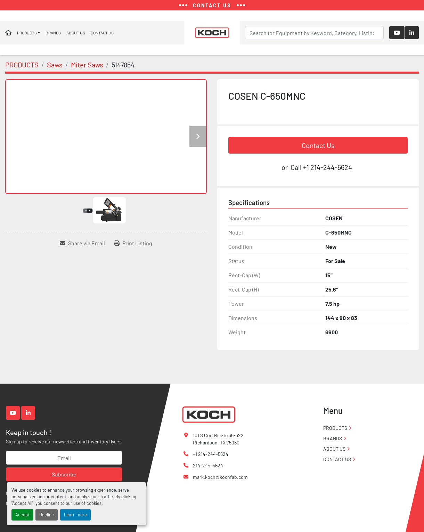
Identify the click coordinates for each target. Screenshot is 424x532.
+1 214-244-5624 (327, 167)
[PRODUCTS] (22, 64)
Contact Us (318, 145)
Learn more (75, 514)
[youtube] (397, 32)
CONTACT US (102, 32)
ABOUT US (75, 32)
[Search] (314, 32)
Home (8, 32)
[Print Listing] (133, 243)
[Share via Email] (82, 243)
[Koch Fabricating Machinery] (208, 414)
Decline (46, 514)
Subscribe (64, 474)
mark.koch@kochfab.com (220, 477)
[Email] (64, 458)
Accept (22, 514)
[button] (28, 32)
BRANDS (53, 32)
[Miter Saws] (87, 64)
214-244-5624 (208, 465)
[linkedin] (412, 32)
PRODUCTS (27, 32)
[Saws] (55, 64)
